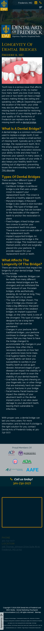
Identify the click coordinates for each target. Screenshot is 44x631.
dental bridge (29, 122)
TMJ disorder (8, 170)
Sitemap (38, 612)
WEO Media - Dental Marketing (17, 610)
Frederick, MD (26, 3)
